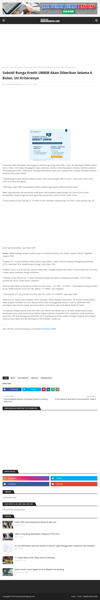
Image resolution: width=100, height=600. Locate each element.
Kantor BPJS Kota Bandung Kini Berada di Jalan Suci (35, 522)
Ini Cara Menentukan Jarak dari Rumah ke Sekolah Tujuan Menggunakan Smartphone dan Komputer (55, 546)
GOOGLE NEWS (50, 329)
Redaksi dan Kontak (90, 596)
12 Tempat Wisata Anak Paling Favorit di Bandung (35, 558)
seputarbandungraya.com (15, 84)
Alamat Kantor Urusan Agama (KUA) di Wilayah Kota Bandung (39, 569)
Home (73, 596)
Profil (79, 596)
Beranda (6, 67)
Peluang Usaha (15, 67)
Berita (13, 378)
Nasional (34, 378)
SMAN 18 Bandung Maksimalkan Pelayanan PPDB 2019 (37, 534)
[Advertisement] (50, 46)
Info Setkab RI (23, 378)
